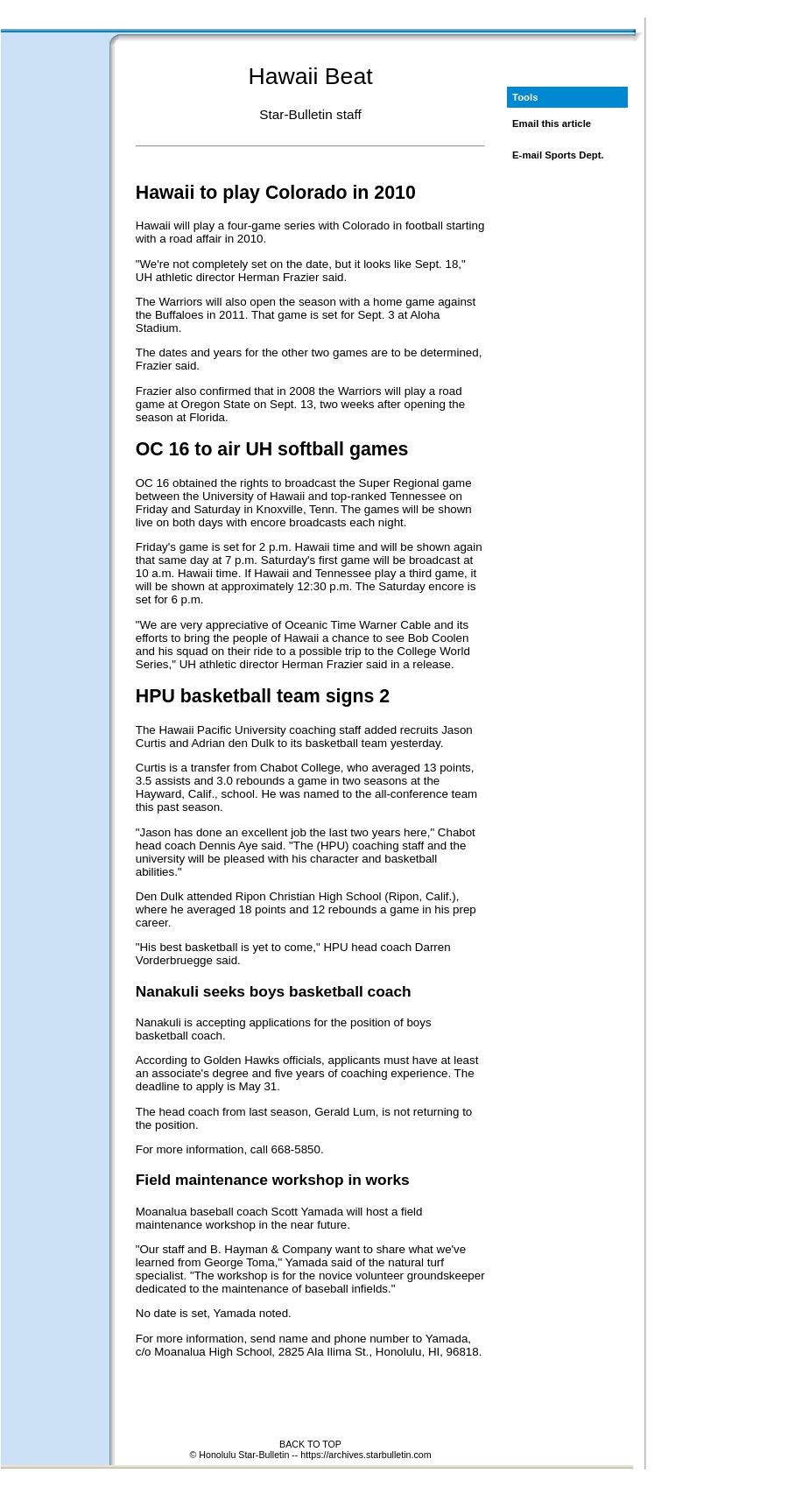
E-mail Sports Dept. (558, 155)
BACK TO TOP (310, 1444)
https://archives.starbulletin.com (365, 1454)
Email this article (551, 123)
